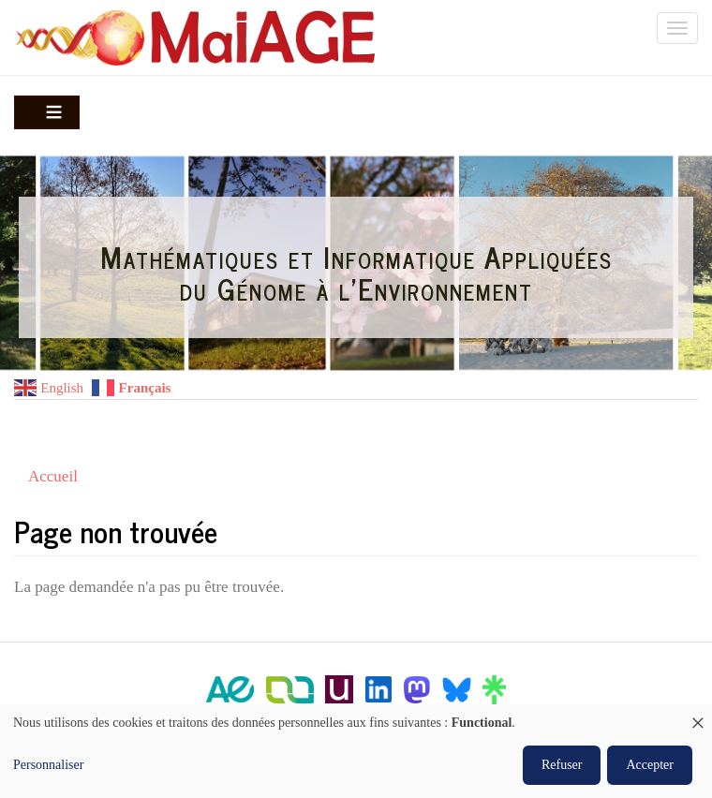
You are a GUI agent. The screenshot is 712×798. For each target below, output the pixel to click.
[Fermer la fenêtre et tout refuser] (698, 716)
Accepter (650, 765)
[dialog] (356, 751)
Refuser (562, 765)
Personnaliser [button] (48, 765)
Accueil (53, 476)
